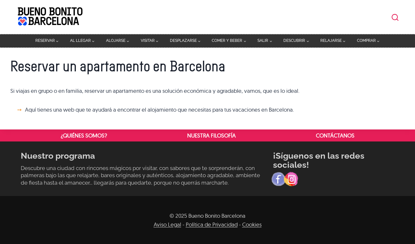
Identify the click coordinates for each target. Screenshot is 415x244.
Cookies (252, 224)
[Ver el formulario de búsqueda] (395, 18)
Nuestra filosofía (211, 135)
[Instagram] (291, 179)
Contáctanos (335, 135)
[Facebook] (278, 179)
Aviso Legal (167, 224)
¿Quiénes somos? (84, 135)
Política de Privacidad (212, 224)
